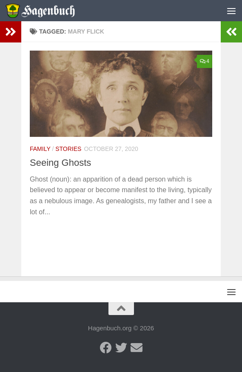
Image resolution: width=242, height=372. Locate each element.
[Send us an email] (136, 348)
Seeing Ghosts (60, 162)
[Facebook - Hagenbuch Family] (106, 348)
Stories (68, 148)
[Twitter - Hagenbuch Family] (121, 348)
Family (40, 148)
